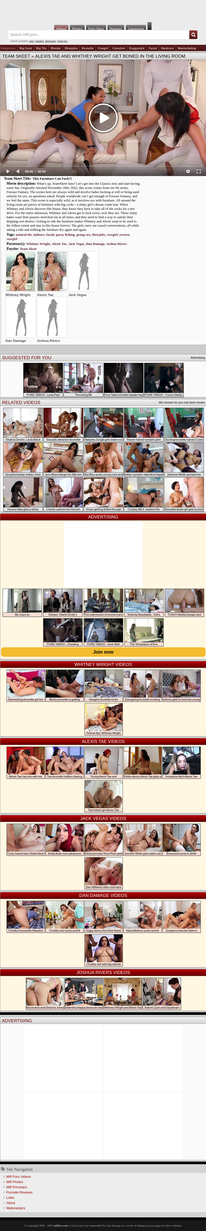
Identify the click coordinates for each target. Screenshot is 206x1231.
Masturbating (187, 48)
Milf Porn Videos (18, 1177)
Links (10, 1198)
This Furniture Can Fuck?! (52, 178)
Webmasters (15, 1208)
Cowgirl (103, 48)
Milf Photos (14, 1182)
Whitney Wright (38, 244)
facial (50, 235)
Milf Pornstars (16, 1187)
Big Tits (41, 48)
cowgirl (112, 235)
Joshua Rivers (116, 244)
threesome (50, 41)
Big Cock (26, 48)
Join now (103, 652)
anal (31, 41)
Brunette (88, 48)
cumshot (39, 41)
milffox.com (61, 1225)
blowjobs (98, 235)
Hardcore (167, 48)
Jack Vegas (76, 244)
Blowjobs (71, 48)
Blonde (55, 48)
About (10, 1203)
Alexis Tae (59, 244)
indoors (39, 235)
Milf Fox (103, 11)
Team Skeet (16, 56)
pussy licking (65, 235)
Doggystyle (137, 48)
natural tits (24, 235)
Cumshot (118, 48)
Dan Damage (95, 244)
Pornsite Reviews (19, 1192)
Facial (153, 48)
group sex (62, 41)
